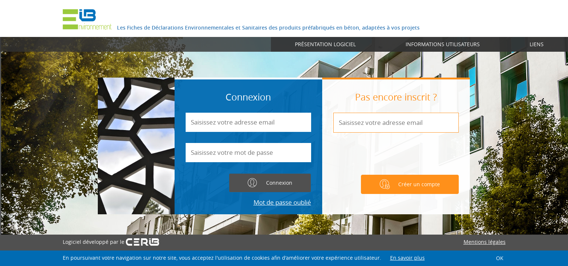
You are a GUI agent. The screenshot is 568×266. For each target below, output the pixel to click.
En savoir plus (407, 257)
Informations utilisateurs (443, 44)
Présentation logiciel (325, 44)
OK (499, 258)
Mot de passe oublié (282, 202)
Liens (537, 44)
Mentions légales (485, 241)
